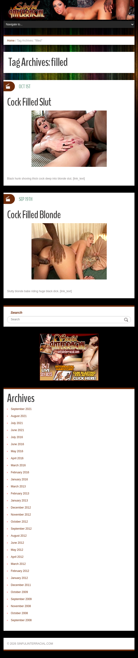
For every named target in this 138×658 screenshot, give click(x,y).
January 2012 (19, 578)
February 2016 (20, 472)
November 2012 (21, 514)
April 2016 (17, 458)
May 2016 (17, 451)
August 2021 (19, 416)
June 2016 (17, 444)
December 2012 (21, 507)
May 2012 (17, 549)
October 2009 (19, 592)
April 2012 (17, 557)
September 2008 (21, 620)
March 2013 (18, 486)
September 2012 (21, 528)
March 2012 (18, 564)
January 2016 (19, 479)
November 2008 (21, 606)
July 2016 (17, 437)
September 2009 (21, 599)
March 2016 (18, 465)
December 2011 (21, 585)
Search (16, 312)
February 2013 (20, 493)
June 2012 (17, 542)
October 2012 (19, 521)
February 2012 (20, 571)
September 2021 (21, 409)
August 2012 (19, 535)
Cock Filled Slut (29, 102)
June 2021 (17, 430)
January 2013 (19, 500)
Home (11, 40)
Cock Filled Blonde (34, 215)
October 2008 (19, 613)
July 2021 (17, 423)
